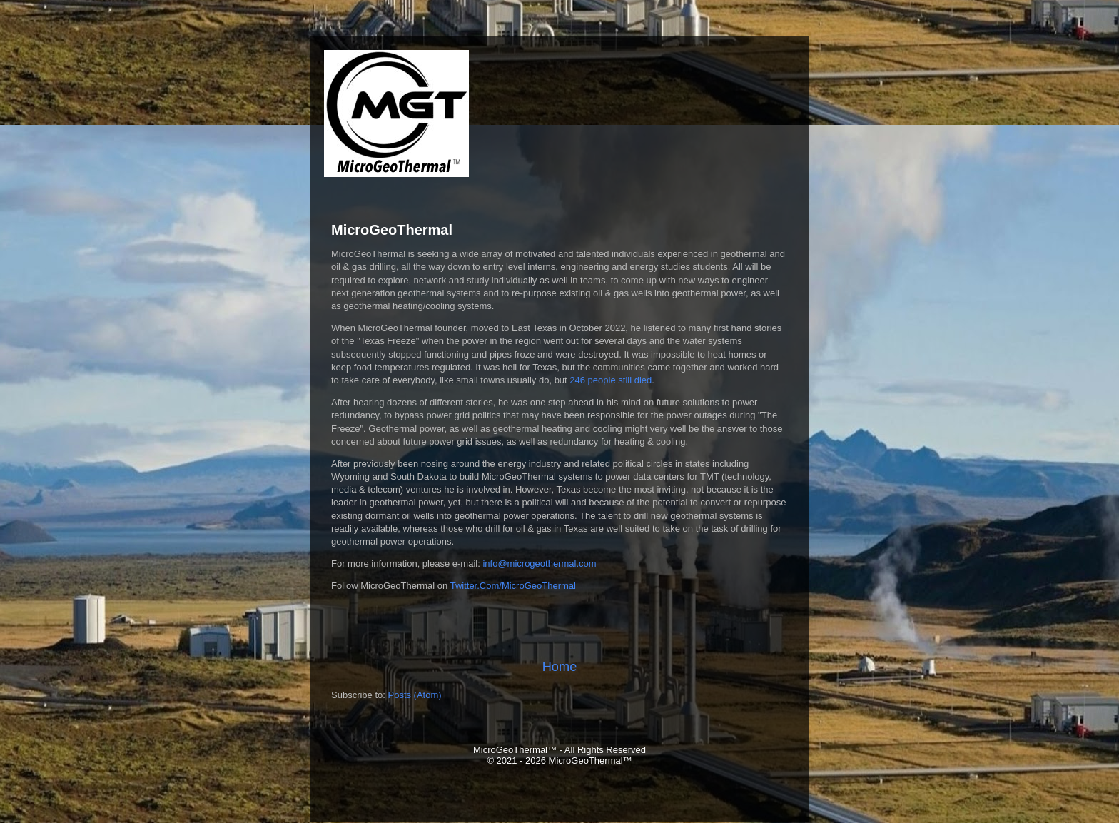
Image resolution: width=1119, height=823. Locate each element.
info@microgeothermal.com (539, 563)
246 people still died (610, 380)
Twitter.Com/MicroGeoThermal (513, 585)
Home (559, 667)
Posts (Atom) (415, 695)
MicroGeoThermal (391, 230)
